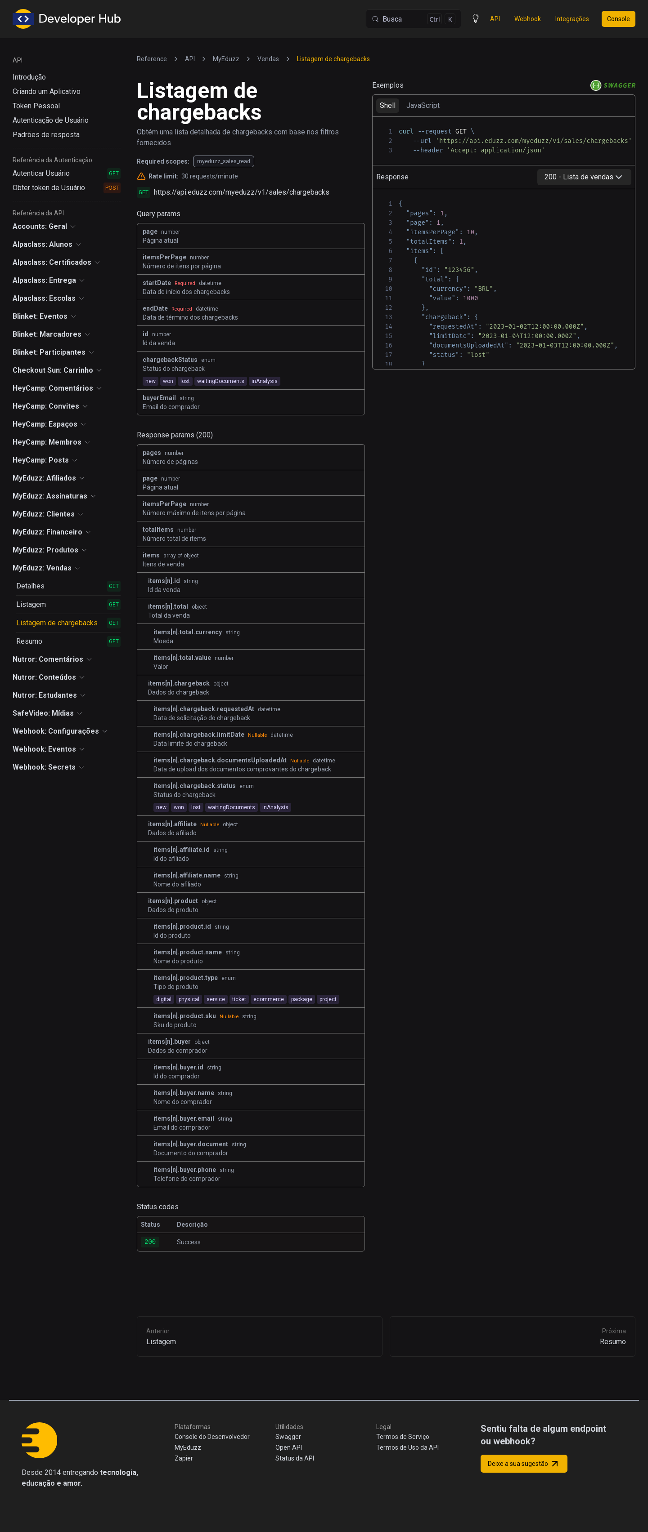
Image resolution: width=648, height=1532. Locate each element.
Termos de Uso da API (407, 1447)
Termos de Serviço (402, 1436)
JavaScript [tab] (423, 105)
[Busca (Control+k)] (413, 18)
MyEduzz (188, 1447)
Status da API (294, 1458)
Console (618, 18)
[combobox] (584, 177)
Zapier (184, 1458)
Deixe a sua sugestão (524, 1463)
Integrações (572, 18)
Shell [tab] (388, 105)
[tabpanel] (503, 140)
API (495, 18)
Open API (288, 1447)
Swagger (288, 1436)
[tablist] (503, 105)
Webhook (527, 18)
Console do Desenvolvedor (212, 1436)
